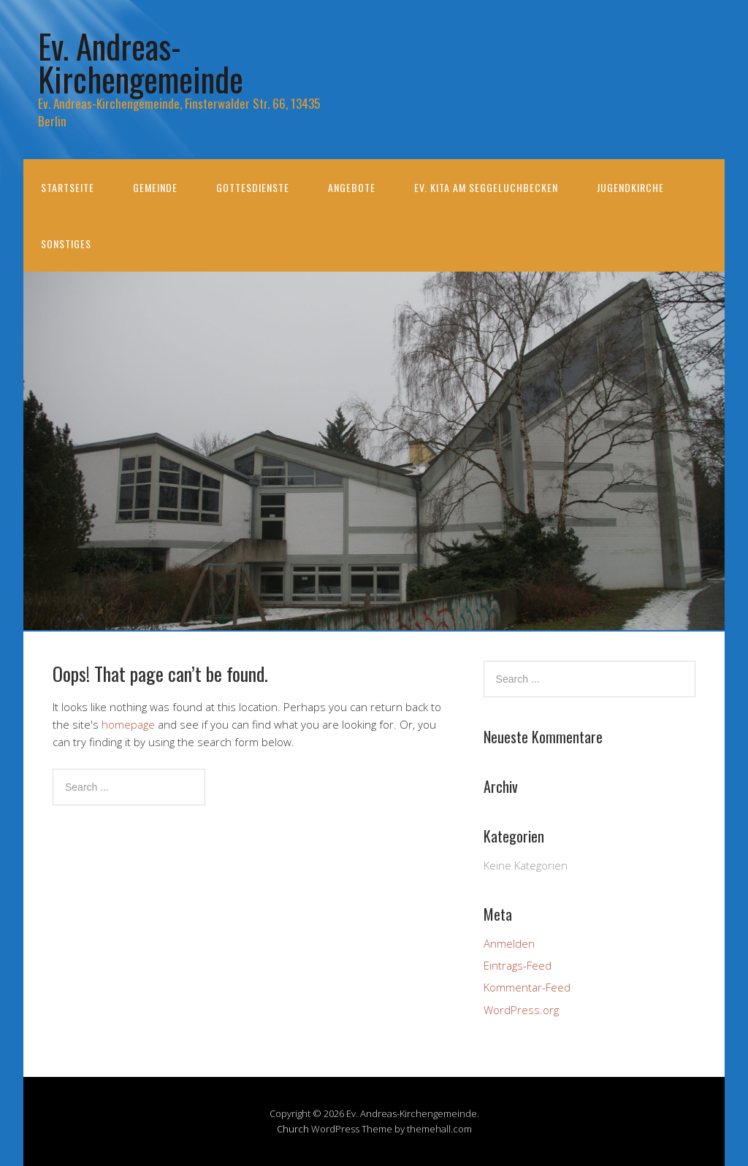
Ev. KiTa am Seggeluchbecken (486, 187)
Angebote (351, 187)
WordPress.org (521, 1009)
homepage (128, 724)
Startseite (67, 187)
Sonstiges (66, 243)
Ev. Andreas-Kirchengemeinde (140, 62)
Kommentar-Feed (527, 987)
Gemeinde (155, 187)
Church (293, 1128)
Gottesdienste (252, 187)
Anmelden (509, 943)
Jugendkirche (630, 187)
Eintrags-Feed (518, 965)
